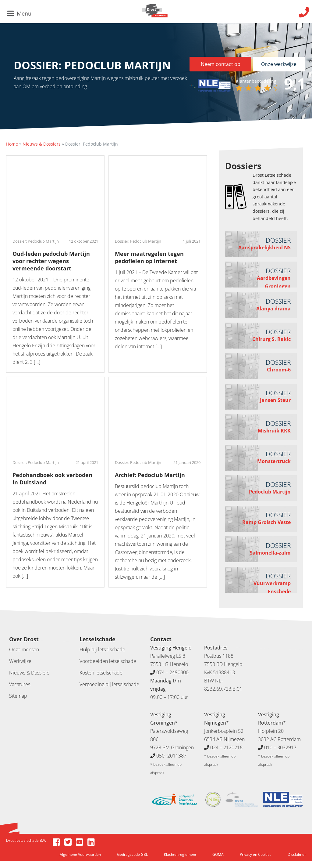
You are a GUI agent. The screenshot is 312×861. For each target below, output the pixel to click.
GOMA (218, 854)
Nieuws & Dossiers (42, 144)
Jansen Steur (275, 400)
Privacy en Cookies (255, 854)
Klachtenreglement (180, 854)
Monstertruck (274, 461)
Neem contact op (220, 64)
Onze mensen (24, 649)
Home (12, 144)
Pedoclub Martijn (270, 491)
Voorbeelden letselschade (108, 661)
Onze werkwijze (278, 64)
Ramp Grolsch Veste (266, 522)
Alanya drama (273, 308)
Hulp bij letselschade (102, 649)
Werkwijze (20, 661)
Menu (19, 13)
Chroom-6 (279, 369)
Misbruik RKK (274, 430)
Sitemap (18, 696)
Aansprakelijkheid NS (264, 247)
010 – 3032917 (280, 747)
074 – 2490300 (172, 672)
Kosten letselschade (101, 672)
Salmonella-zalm (270, 552)
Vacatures (19, 684)
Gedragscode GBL (132, 854)
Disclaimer (297, 854)
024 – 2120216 (226, 747)
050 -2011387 (171, 755)
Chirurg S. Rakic (271, 339)
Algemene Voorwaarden (80, 854)
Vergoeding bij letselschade (109, 684)
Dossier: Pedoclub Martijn (35, 241)
